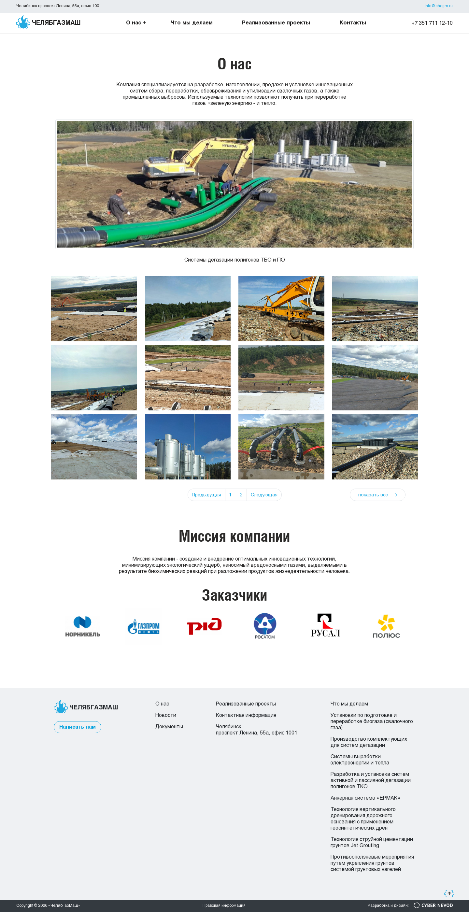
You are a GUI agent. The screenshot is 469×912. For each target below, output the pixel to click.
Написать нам (77, 727)
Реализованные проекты (276, 23)
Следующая (264, 495)
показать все (373, 495)
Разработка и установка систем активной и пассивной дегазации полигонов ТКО (371, 780)
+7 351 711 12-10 (432, 23)
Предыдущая (206, 495)
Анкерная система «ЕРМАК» (366, 798)
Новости (165, 715)
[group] (234, 198)
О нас (133, 23)
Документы (169, 726)
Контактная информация (246, 715)
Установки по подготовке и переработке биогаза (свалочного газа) (372, 721)
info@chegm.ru (439, 6)
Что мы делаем (192, 23)
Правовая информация (224, 906)
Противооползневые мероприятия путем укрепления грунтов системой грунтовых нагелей (372, 863)
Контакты (353, 23)
